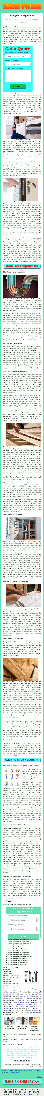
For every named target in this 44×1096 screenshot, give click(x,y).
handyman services (10, 863)
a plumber (34, 1008)
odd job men (22, 251)
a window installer (20, 1002)
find (8, 879)
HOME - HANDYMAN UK (22, 1061)
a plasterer (36, 1010)
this (15, 755)
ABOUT (27, 12)
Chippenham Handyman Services (17, 904)
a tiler (16, 1010)
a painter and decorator (27, 1000)
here (9, 901)
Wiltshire (36, 863)
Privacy (39, 1077)
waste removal (35, 840)
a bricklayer (19, 1006)
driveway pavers (32, 1004)
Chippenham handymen (10, 828)
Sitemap (4, 1071)
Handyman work (8, 238)
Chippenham (37, 238)
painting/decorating (10, 849)
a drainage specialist (32, 998)
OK (38, 1094)
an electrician (32, 995)
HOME (18, 12)
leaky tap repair (26, 859)
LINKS (22, 12)
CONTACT (32, 12)
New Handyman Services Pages (21, 1071)
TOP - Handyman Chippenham (13, 1044)
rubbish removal (19, 996)
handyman (27, 99)
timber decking (34, 838)
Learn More (28, 1094)
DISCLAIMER (38, 12)
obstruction (36, 313)
